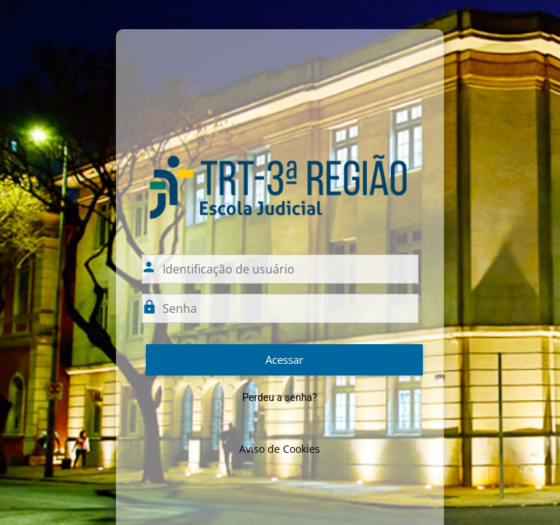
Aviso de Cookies (279, 449)
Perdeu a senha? (279, 397)
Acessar (284, 359)
